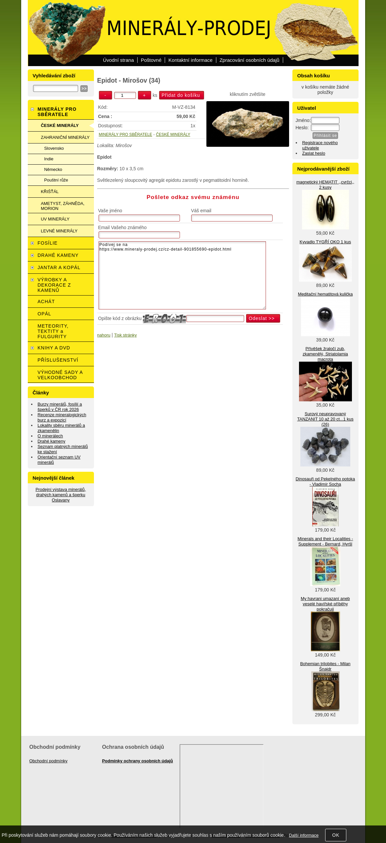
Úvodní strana (118, 60)
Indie (49, 158)
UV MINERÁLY (55, 219)
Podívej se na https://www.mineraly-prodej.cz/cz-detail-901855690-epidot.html (182, 275)
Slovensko (54, 148)
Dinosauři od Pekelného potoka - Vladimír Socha (325, 481)
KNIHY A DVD (54, 347)
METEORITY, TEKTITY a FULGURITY (53, 331)
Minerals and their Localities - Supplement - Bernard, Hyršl (325, 541)
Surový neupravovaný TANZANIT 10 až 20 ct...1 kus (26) (325, 419)
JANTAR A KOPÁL (59, 267)
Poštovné (151, 60)
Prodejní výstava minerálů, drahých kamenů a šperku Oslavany (60, 494)
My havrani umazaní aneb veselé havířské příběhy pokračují (325, 604)
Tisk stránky (125, 335)
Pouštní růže (56, 180)
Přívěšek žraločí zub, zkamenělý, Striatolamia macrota (325, 354)
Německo (53, 169)
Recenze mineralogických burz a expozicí (62, 417)
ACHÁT (46, 301)
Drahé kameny (51, 441)
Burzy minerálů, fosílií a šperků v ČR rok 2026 (60, 407)
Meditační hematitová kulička (325, 294)
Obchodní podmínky (48, 760)
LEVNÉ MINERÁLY (59, 230)
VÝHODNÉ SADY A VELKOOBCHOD (60, 375)
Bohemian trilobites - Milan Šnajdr (325, 666)
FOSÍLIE (48, 243)
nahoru (103, 335)
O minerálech (50, 435)
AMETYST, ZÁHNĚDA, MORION (63, 206)
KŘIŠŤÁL (50, 191)
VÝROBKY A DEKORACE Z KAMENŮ (54, 285)
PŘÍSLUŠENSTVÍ (58, 360)
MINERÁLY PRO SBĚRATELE (125, 134)
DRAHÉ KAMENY (58, 255)
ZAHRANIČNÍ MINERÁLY (65, 137)
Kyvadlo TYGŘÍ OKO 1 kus (325, 241)
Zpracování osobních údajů (249, 60)
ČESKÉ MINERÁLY (173, 134)
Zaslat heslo (313, 153)
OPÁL (44, 313)
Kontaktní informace (190, 60)
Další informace (304, 835)
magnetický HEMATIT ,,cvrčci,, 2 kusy (325, 185)
